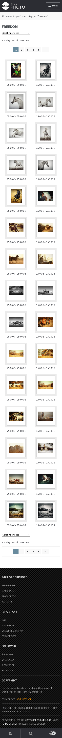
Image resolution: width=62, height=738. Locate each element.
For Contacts (9, 636)
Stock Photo (9, 596)
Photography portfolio (15, 711)
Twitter (9, 670)
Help (4, 619)
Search (31, 733)
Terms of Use (9, 723)
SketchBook (29, 707)
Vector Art (8, 601)
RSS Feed (9, 654)
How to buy (8, 625)
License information (12, 630)
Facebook (9, 665)
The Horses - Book (47, 707)
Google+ (9, 659)
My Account (10, 733)
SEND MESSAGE (23, 699)
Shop (15, 16)
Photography (9, 585)
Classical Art (9, 590)
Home (8, 16)
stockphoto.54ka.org (39, 719)
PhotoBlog (14, 707)
